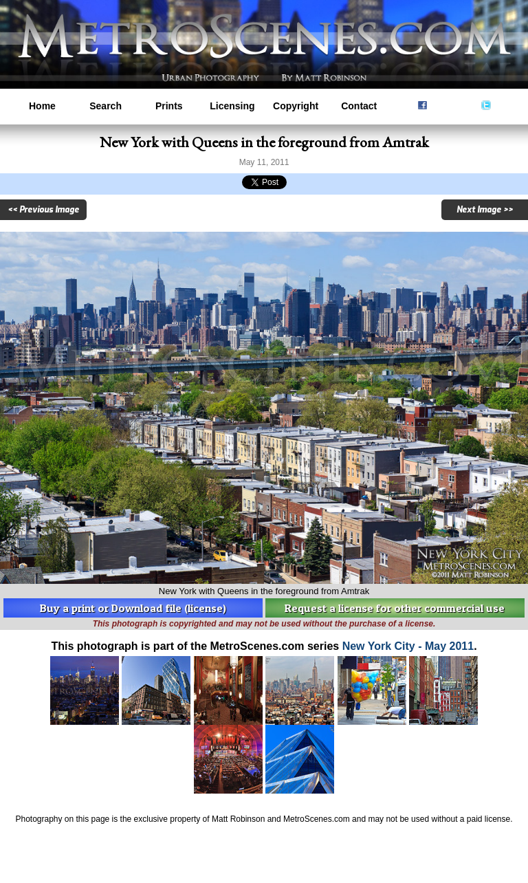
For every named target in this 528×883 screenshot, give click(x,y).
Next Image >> (484, 209)
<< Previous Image (43, 209)
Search (105, 105)
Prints (169, 105)
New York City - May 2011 (408, 646)
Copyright (295, 105)
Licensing (232, 105)
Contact (359, 105)
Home (42, 105)
